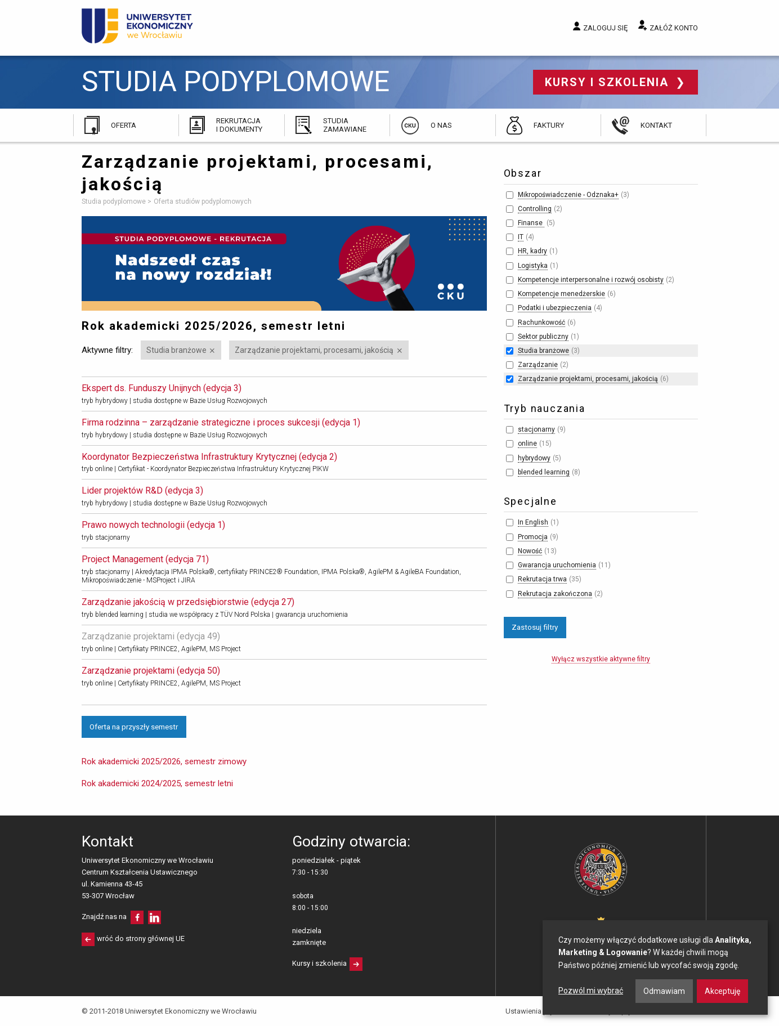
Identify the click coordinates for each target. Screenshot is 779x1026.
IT (520, 237)
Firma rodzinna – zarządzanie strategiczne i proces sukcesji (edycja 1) (221, 422)
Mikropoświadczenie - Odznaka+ (568, 195)
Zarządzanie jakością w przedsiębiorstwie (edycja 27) (188, 602)
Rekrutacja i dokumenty (239, 125)
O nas (441, 125)
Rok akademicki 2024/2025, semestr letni (157, 783)
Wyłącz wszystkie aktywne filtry (601, 659)
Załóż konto (674, 28)
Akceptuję (722, 991)
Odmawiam (664, 991)
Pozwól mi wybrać (590, 990)
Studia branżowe (176, 350)
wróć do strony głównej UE (141, 938)
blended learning (544, 472)
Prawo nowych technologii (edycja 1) (153, 524)
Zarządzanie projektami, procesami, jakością (314, 350)
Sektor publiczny (543, 336)
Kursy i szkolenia (609, 82)
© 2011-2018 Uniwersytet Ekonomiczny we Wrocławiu (169, 1011)
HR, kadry (532, 251)
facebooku (137, 917)
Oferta (123, 125)
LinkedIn (154, 917)
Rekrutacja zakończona (555, 594)
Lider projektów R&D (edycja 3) (142, 490)
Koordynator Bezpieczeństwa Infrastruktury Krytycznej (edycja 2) (209, 456)
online (527, 443)
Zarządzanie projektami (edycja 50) (151, 670)
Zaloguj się (605, 28)
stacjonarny (536, 429)
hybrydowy (534, 458)
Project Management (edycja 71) (145, 559)
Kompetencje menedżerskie (561, 294)
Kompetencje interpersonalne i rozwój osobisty (591, 280)
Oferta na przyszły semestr (133, 726)
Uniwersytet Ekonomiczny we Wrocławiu (138, 25)
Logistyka (533, 266)
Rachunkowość (541, 322)
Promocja (533, 537)
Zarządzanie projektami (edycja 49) (151, 636)
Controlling (535, 209)
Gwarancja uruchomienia (557, 565)
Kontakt (656, 125)
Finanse (531, 223)
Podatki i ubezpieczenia (555, 308)
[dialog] (655, 967)
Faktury (549, 125)
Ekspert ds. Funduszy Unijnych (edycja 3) (161, 388)
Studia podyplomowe (236, 81)
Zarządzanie (538, 365)
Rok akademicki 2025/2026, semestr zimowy (164, 761)
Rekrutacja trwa (542, 579)
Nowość (530, 551)
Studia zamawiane (344, 125)
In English (533, 522)
